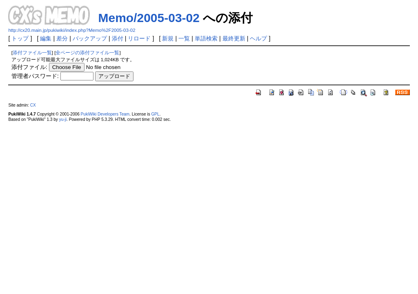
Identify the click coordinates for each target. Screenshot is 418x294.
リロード (139, 38)
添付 (117, 38)
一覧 (184, 38)
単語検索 (206, 38)
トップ (20, 38)
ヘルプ (258, 38)
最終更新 (233, 38)
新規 (167, 38)
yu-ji (63, 119)
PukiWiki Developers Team (105, 114)
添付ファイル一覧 (32, 52)
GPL (155, 114)
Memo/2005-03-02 (148, 17)
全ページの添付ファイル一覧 (87, 52)
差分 (62, 38)
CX (33, 105)
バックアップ (90, 38)
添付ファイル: (29, 67)
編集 (45, 38)
